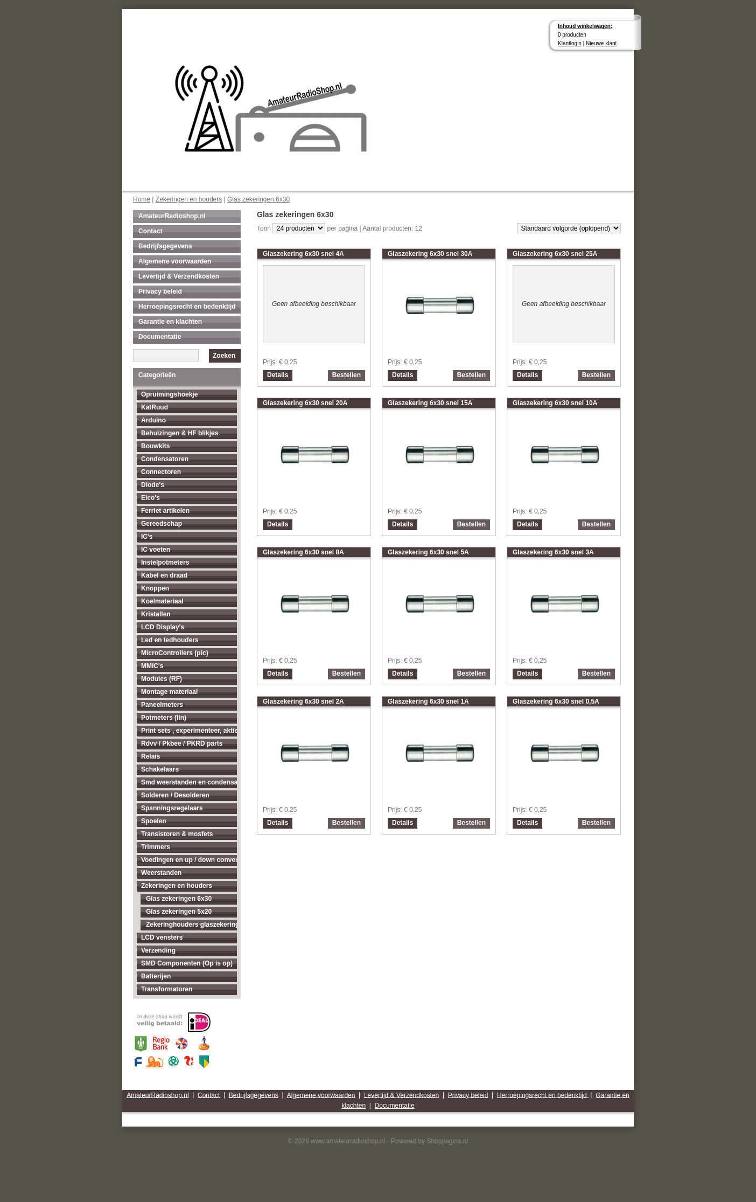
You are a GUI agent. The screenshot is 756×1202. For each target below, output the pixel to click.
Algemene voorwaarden (174, 261)
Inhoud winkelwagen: (585, 26)
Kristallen (156, 614)
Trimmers (155, 847)
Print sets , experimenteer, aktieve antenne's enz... (189, 730)
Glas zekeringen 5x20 (179, 911)
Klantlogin (570, 43)
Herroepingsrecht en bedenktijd (187, 306)
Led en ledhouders (170, 640)
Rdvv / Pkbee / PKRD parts (181, 743)
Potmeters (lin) (163, 717)
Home (141, 199)
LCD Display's (162, 627)
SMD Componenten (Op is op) (187, 963)
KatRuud (154, 407)
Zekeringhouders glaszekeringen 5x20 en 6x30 (191, 924)
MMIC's (152, 666)
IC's (147, 536)
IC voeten (155, 549)
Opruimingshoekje (169, 394)
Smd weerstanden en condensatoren (189, 782)
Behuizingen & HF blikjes (179, 433)
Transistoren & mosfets (177, 834)
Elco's (150, 498)
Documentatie (159, 337)
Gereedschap (161, 523)
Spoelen (153, 821)
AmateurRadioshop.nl (172, 216)
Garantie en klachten (170, 321)
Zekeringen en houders (189, 199)
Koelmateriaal (162, 601)
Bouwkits (155, 446)
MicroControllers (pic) (174, 653)
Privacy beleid (160, 291)
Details (277, 375)
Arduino (153, 420)
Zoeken (224, 355)
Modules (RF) (161, 679)
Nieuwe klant (601, 43)
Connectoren (161, 472)
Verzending (158, 950)
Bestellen (346, 375)
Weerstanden (161, 873)
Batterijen (156, 976)
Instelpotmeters (165, 562)
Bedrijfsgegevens (165, 246)
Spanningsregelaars (172, 808)
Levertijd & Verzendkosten (178, 276)
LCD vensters (162, 937)
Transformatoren (166, 989)
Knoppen (155, 588)
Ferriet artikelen (165, 511)
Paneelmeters (162, 704)
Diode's (152, 485)
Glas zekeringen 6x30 (258, 199)
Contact (150, 231)
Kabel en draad (164, 575)
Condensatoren (164, 459)
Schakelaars (160, 769)
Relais (150, 756)
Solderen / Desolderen (175, 795)
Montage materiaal (169, 692)
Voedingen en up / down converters (189, 860)
